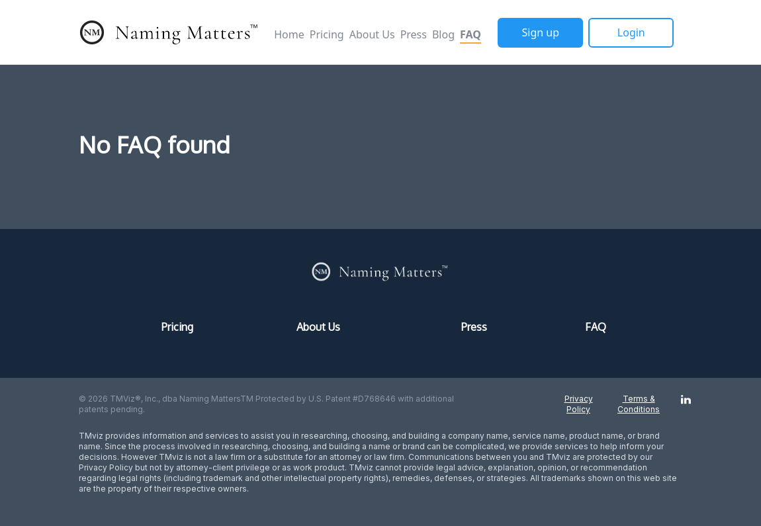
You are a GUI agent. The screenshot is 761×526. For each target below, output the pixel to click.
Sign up (541, 32)
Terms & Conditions (638, 404)
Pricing (327, 34)
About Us (372, 34)
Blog (443, 34)
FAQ (470, 34)
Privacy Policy (578, 404)
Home (289, 34)
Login (631, 32)
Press (413, 34)
